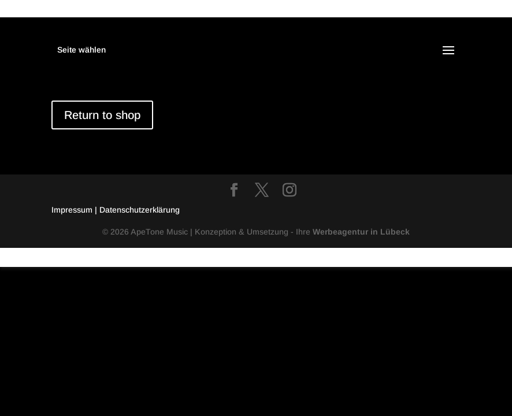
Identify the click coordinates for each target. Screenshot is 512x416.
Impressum (73, 209)
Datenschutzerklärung (139, 209)
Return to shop (102, 115)
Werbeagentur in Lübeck (361, 231)
